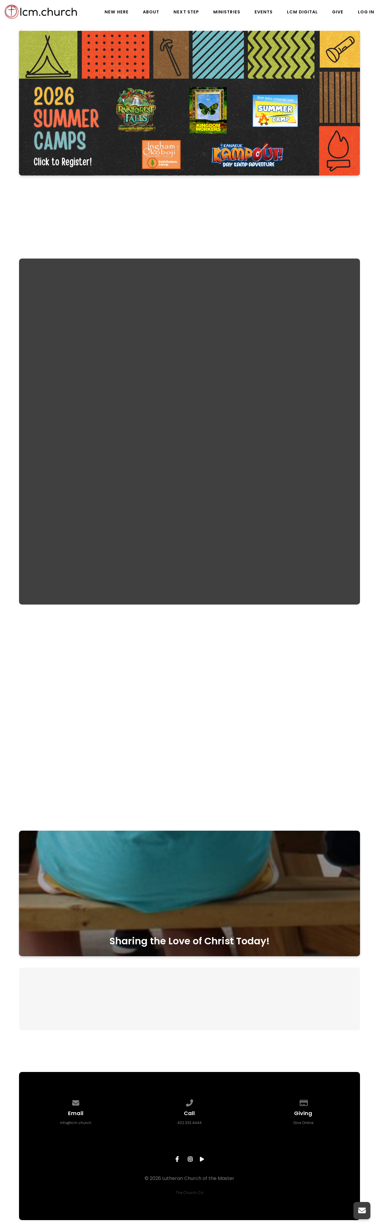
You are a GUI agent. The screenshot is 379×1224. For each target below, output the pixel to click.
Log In (366, 12)
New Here (117, 12)
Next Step (186, 12)
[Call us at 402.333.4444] (189, 1101)
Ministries (226, 12)
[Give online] (303, 1101)
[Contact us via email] (76, 1101)
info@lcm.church (75, 1122)
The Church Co (189, 1192)
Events (264, 12)
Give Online (303, 1122)
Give (337, 12)
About (151, 12)
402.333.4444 (189, 1122)
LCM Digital (302, 12)
